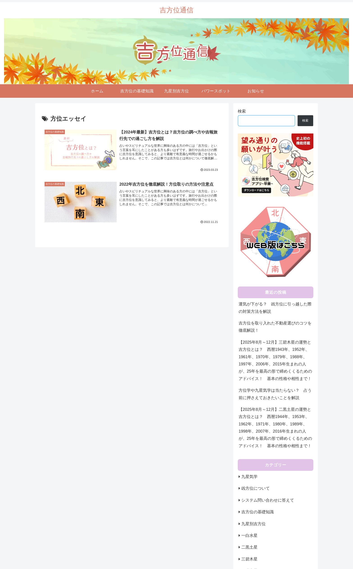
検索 (242, 111)
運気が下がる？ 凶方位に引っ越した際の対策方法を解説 (275, 307)
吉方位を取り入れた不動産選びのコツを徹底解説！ (275, 327)
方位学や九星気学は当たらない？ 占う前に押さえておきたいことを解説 (275, 394)
